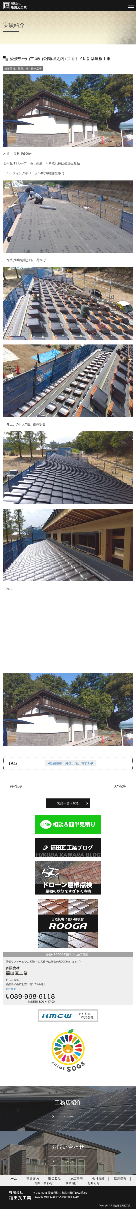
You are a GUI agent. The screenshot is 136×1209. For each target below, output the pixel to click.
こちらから (68, 1116)
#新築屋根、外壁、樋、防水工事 (70, 763)
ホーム (12, 1178)
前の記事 (16, 786)
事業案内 (32, 1178)
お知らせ (93, 1183)
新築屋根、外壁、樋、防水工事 (23, 68)
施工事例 (76, 1178)
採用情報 (120, 1178)
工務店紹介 (70, 1183)
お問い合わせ (43, 1183)
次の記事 (120, 786)
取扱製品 (54, 1178)
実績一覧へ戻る (68, 803)
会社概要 (11, 989)
